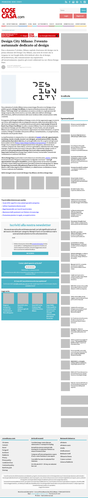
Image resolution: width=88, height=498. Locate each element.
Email (13, 237)
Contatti (5, 445)
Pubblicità (5, 455)
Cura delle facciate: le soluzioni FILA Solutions (42, 460)
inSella (62, 448)
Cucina (30, 24)
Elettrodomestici (43, 24)
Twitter (81, 2)
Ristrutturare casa (12, 24)
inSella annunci (65, 451)
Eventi (12, 30)
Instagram (73, 2)
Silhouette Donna (66, 456)
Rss (66, 2)
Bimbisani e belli (65, 454)
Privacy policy (6, 460)
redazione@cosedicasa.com (39, 494)
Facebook (69, 2)
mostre (48, 158)
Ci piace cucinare (65, 459)
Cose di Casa (12, 13)
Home (3, 30)
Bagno (34, 24)
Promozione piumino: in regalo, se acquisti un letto (19, 215)
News (8, 30)
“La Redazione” (16, 65)
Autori (4, 447)
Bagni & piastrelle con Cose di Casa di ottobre (17, 209)
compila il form (30, 286)
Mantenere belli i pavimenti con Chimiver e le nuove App (21, 212)
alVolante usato (65, 445)
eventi (39, 137)
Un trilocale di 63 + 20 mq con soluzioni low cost (43, 465)
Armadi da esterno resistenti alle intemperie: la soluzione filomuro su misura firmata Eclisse (42, 449)
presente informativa (37, 244)
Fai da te (51, 24)
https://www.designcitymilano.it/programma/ (31, 143)
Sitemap (5, 470)
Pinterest (77, 2)
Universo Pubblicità (66, 462)
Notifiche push (7, 468)
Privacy (4, 457)
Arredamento (23, 24)
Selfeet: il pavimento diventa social (14, 206)
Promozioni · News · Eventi (12, 2)
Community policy (8, 465)
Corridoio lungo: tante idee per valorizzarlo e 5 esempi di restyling (42, 443)
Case (3, 24)
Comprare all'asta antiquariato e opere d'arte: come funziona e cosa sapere (44, 455)
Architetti (5, 452)
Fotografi (5, 450)
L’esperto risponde (80, 24)
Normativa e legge (69, 24)
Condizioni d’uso (7, 463)
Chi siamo (5, 442)
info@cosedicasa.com (21, 284)
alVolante (63, 442)
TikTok (85, 2)
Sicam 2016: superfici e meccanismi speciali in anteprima (21, 203)
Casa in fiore (58, 24)
